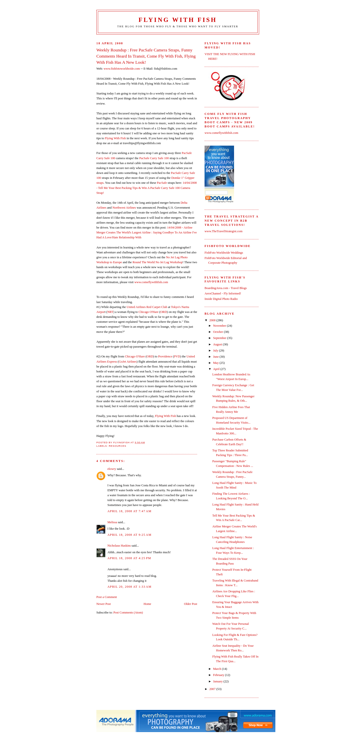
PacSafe (162, 182)
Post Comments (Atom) (128, 612)
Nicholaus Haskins (119, 545)
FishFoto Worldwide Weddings (224, 252)
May (216, 363)
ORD (163, 312)
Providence (165, 356)
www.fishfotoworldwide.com (122, 68)
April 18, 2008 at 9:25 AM (129, 535)
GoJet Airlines (128, 361)
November (220, 325)
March (217, 669)
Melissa (112, 522)
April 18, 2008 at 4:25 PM (129, 558)
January (218, 681)
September (220, 338)
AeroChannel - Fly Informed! (223, 293)
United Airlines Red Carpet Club (147, 307)
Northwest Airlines (124, 207)
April (217, 369)
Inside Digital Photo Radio (221, 299)
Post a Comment (106, 597)
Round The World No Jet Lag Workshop (157, 262)
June (216, 356)
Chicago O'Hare (149, 312)
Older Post (190, 604)
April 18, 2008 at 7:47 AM (129, 511)
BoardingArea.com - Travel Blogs (226, 288)
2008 (212, 320)
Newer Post (103, 604)
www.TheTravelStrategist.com (223, 231)
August (218, 344)
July (216, 350)
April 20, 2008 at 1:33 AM (129, 586)
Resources (117, 446)
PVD (177, 356)
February (219, 675)
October (218, 332)
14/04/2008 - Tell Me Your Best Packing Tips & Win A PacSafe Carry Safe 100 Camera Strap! (146, 187)
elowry (111, 469)
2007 (212, 689)
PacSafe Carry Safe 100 (154, 158)
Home (147, 604)
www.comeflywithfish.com (151, 282)
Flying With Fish (178, 19)
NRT (110, 312)
